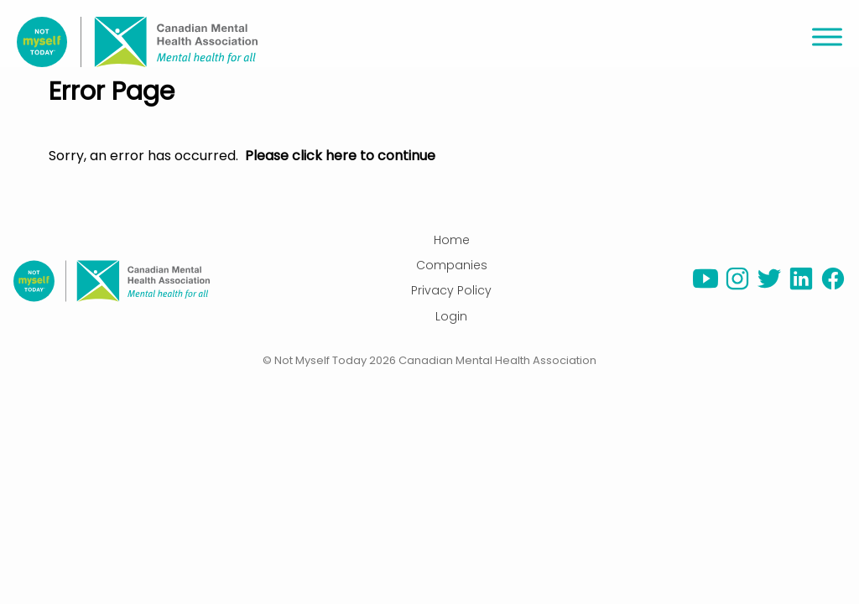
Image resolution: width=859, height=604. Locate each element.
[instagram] (737, 287)
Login (451, 316)
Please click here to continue (340, 155)
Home (452, 240)
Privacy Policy (451, 290)
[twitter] (769, 287)
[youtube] (705, 287)
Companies (451, 265)
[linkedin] (801, 287)
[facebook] (833, 287)
